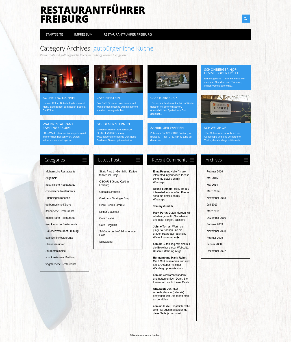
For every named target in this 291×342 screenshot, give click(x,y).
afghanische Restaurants (60, 171)
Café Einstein (108, 97)
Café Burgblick (164, 97)
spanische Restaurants (59, 237)
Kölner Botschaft (59, 97)
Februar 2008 (215, 237)
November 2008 (216, 231)
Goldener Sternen (113, 124)
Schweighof (215, 127)
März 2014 (213, 191)
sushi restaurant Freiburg (60, 257)
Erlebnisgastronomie (58, 198)
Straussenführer (55, 244)
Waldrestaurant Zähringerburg (58, 126)
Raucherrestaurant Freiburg (62, 231)
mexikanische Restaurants (61, 224)
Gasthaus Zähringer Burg (114, 198)
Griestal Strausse (109, 191)
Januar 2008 (214, 244)
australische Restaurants (60, 184)
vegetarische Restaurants (61, 264)
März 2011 (213, 211)
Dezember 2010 (216, 217)
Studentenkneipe (56, 251)
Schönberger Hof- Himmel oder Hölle (221, 71)
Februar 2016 (215, 171)
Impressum (83, 34)
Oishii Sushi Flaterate (112, 205)
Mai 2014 (212, 184)
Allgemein (51, 178)
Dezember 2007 (216, 251)
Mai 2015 (212, 178)
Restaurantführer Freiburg (92, 14)
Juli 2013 (212, 204)
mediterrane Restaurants (60, 217)
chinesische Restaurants (60, 191)
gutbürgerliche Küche (58, 204)
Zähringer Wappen (167, 127)
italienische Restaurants (60, 211)
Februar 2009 (215, 224)
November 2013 (216, 198)
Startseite (54, 34)
